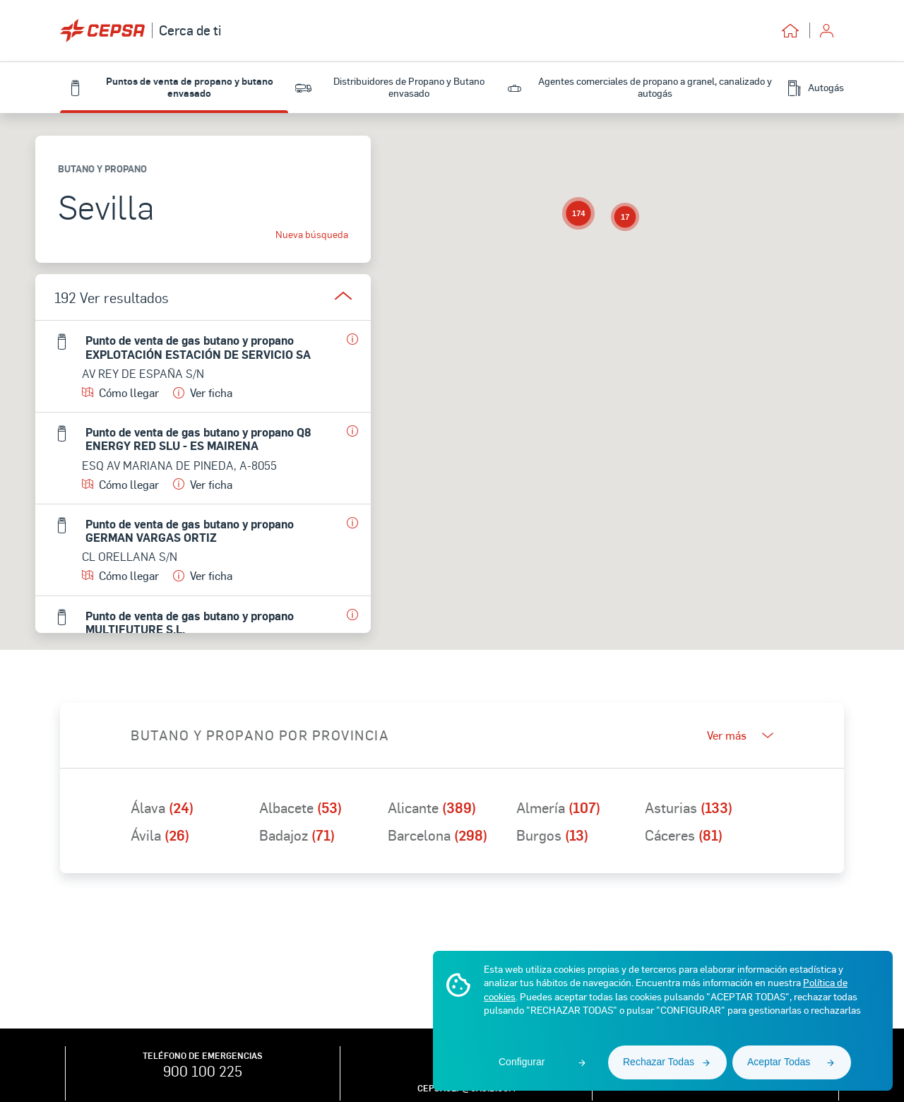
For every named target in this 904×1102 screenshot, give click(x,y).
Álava (162, 807)
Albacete (300, 807)
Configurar (522, 1061)
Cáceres (683, 834)
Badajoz (297, 834)
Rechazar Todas (658, 1061)
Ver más (740, 735)
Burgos (552, 834)
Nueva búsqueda (311, 234)
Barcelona (437, 834)
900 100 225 (202, 1071)
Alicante (432, 807)
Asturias (688, 807)
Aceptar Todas (778, 1061)
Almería (558, 807)
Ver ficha (202, 392)
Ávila (160, 834)
